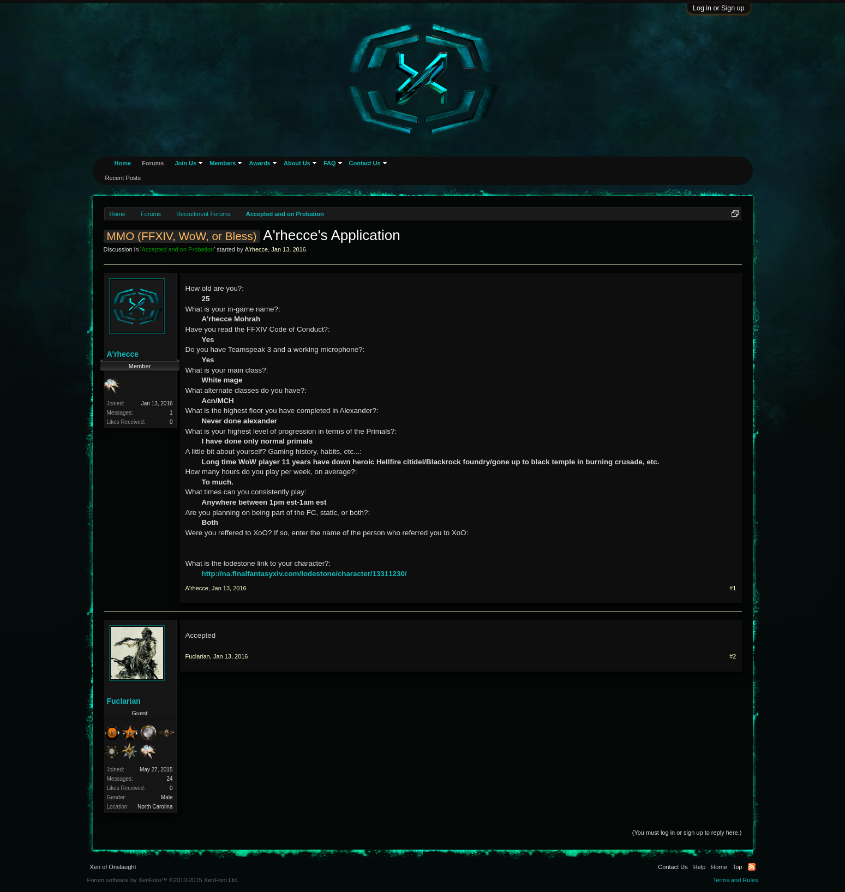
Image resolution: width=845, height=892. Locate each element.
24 (169, 779)
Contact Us (365, 163)
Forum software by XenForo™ (163, 880)
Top (737, 867)
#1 (732, 588)
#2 (732, 656)
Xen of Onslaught (113, 867)
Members (222, 163)
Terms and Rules (735, 880)
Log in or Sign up (719, 8)
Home (123, 163)
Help (699, 867)
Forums (153, 163)
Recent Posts (123, 178)
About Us (297, 163)
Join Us (185, 163)
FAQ (329, 163)
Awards (260, 163)
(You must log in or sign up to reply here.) (687, 832)
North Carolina (154, 807)
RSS (752, 867)
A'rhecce (256, 249)
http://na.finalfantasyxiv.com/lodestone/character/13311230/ (304, 574)
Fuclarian (124, 701)
